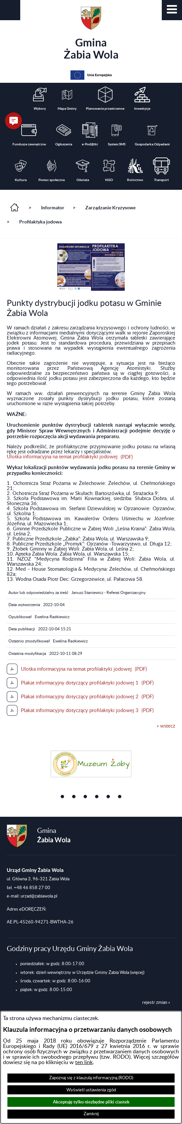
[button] (172, 10)
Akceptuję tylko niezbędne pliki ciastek (91, 1101)
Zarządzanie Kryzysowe (110, 207)
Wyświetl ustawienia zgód (91, 1090)
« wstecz (166, 726)
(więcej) (137, 973)
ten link (84, 1062)
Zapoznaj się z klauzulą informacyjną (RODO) (91, 1078)
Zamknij (91, 1114)
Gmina (91, 34)
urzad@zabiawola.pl (39, 896)
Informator (52, 207)
